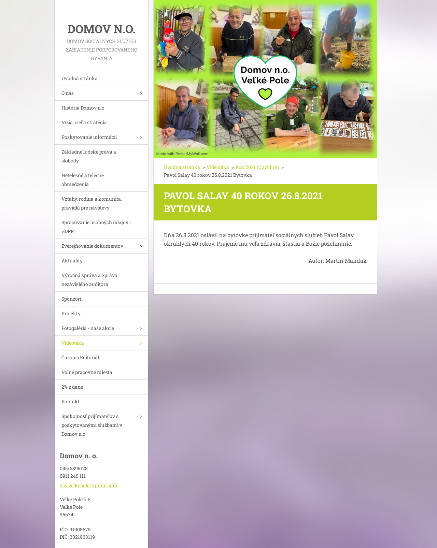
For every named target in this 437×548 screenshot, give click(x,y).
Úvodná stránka (79, 78)
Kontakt (70, 401)
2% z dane (72, 387)
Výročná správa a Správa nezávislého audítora (89, 279)
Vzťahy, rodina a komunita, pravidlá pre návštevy (91, 203)
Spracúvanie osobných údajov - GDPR (96, 226)
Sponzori (71, 298)
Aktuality (72, 260)
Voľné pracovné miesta (86, 372)
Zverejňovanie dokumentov (92, 246)
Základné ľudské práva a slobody (88, 156)
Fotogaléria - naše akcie (87, 328)
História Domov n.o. (83, 107)
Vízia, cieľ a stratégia (84, 122)
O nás (67, 93)
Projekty (71, 313)
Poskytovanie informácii (89, 137)
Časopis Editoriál (80, 357)
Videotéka (72, 343)
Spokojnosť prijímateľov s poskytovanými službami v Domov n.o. (91, 425)
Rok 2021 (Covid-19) (257, 167)
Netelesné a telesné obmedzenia (82, 179)
